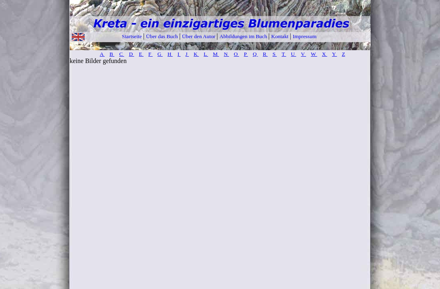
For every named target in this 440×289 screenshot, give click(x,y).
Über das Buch (162, 36)
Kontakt (280, 36)
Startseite (132, 36)
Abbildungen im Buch (243, 36)
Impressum (304, 36)
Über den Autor (199, 36)
